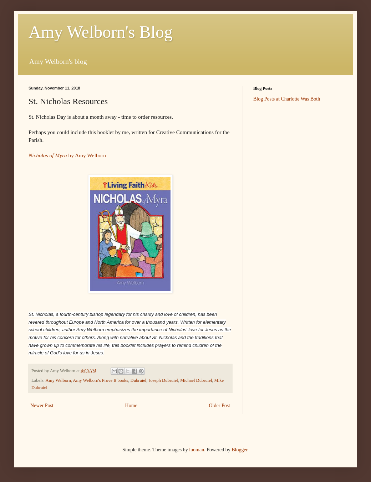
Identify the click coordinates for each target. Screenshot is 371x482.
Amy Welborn (58, 380)
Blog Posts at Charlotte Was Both (286, 99)
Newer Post (42, 405)
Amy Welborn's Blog (101, 31)
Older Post (219, 405)
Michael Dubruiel (196, 380)
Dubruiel (139, 380)
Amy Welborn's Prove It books (100, 380)
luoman (196, 449)
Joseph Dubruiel (163, 380)
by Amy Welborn (67, 155)
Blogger (239, 449)
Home (131, 405)
